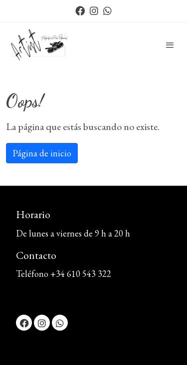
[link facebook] (80, 10)
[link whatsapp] (107, 10)
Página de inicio (41, 153)
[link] (40, 45)
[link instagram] (94, 10)
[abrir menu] (170, 44)
